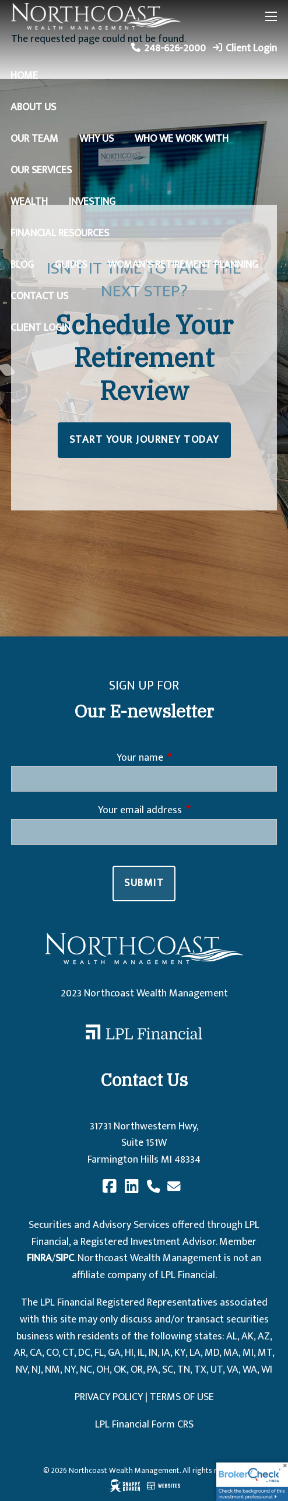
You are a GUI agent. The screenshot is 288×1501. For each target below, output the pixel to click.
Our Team (34, 139)
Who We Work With (182, 139)
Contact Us (39, 296)
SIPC (64, 1258)
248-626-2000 (175, 48)
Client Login (251, 48)
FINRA (39, 1258)
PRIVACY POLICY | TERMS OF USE (144, 1397)
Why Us (96, 139)
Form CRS (173, 1424)
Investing (92, 202)
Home (24, 76)
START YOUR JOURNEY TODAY (144, 440)
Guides (71, 265)
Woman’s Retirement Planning (183, 265)
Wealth (29, 202)
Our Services (41, 170)
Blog (22, 265)
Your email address (186, 810)
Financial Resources (59, 233)
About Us (33, 107)
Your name (187, 758)
